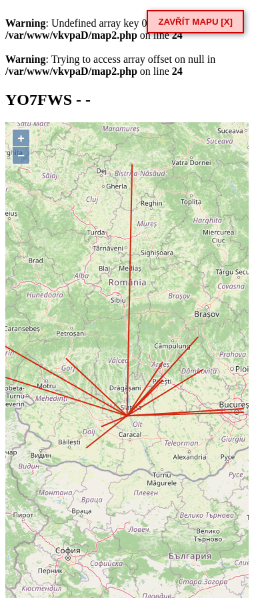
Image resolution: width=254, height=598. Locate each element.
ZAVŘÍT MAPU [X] (195, 22)
